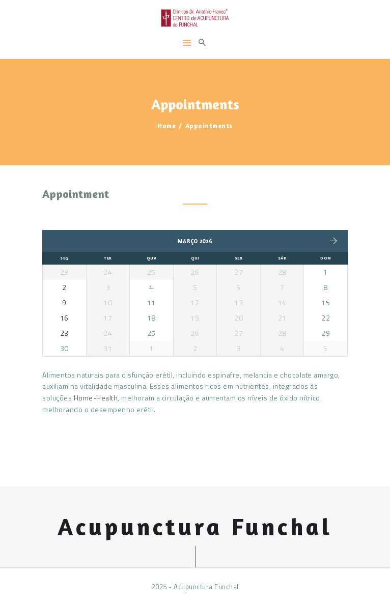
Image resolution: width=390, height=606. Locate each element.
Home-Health (96, 397)
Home (166, 126)
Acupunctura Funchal (195, 527)
